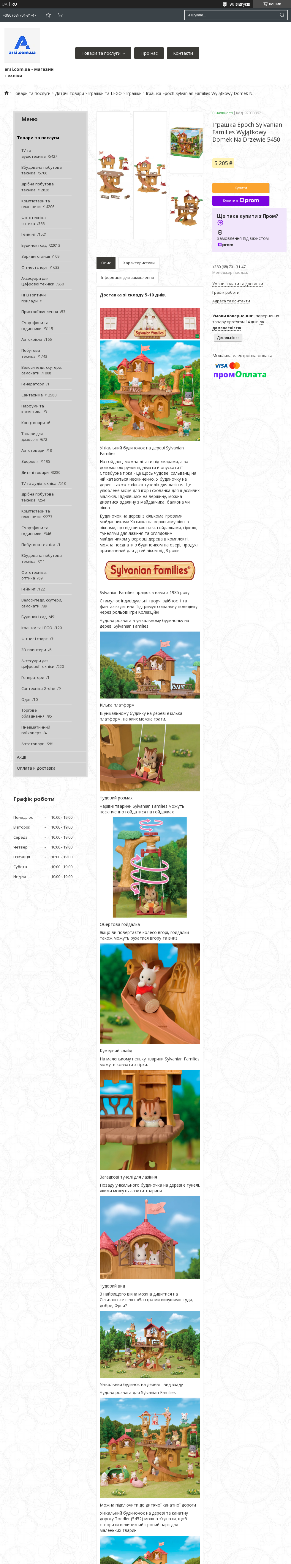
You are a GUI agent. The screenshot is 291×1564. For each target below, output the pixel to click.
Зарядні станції (35, 256)
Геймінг (28, 234)
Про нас (149, 53)
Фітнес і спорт (34, 267)
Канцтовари (33, 422)
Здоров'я (30, 461)
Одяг (25, 699)
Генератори (32, 384)
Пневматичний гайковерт (35, 730)
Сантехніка (32, 395)
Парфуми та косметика (32, 409)
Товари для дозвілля (32, 436)
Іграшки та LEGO (105, 93)
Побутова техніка (30, 353)
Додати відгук (48, 15)
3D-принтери (33, 649)
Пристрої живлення (39, 311)
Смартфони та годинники (34, 325)
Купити (241, 188)
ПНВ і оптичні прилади (34, 298)
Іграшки (134, 93)
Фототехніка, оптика (34, 220)
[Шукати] (282, 15)
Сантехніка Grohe (38, 688)
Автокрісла (31, 339)
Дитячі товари (69, 93)
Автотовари (33, 450)
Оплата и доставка (36, 768)
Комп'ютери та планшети (35, 204)
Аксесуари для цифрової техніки (37, 281)
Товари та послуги (101, 53)
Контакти (183, 53)
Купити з (241, 200)
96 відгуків (240, 4)
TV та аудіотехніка (33, 153)
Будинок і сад (34, 245)
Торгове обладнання (33, 713)
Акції (21, 757)
